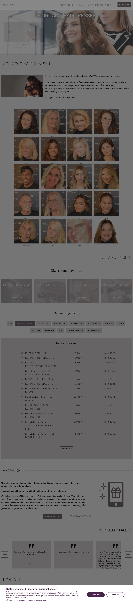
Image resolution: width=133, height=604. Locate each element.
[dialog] (66, 302)
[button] (45, 600)
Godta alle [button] (96, 595)
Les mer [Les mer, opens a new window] (23, 598)
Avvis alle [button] (115, 595)
